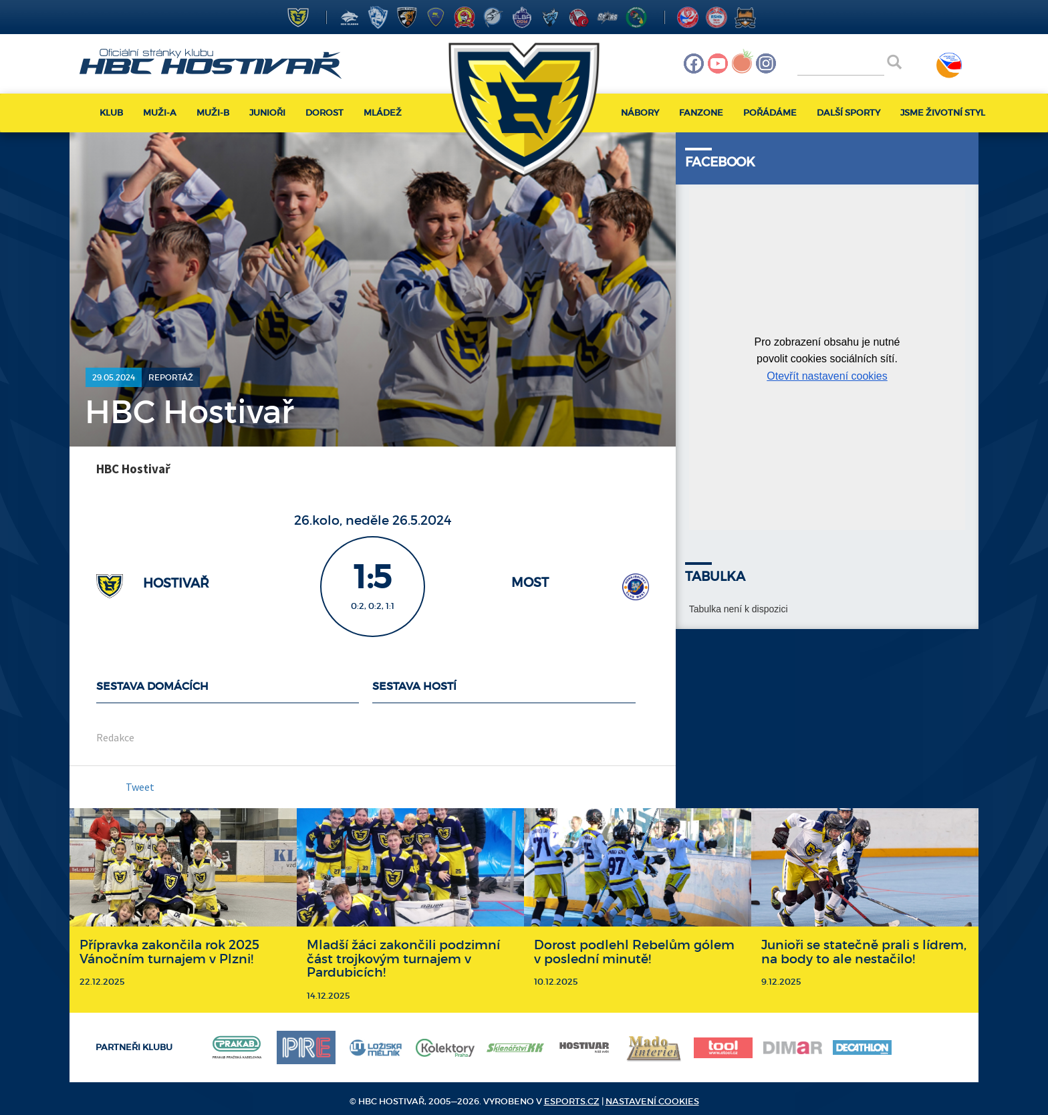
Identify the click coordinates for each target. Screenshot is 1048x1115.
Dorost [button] (324, 112)
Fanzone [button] (701, 112)
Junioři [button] (267, 112)
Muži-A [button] (159, 112)
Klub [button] (111, 112)
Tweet (140, 786)
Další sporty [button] (848, 112)
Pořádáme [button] (770, 112)
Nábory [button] (640, 112)
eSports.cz (572, 1101)
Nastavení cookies (652, 1101)
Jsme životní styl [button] (942, 112)
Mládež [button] (383, 112)
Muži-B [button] (212, 112)
